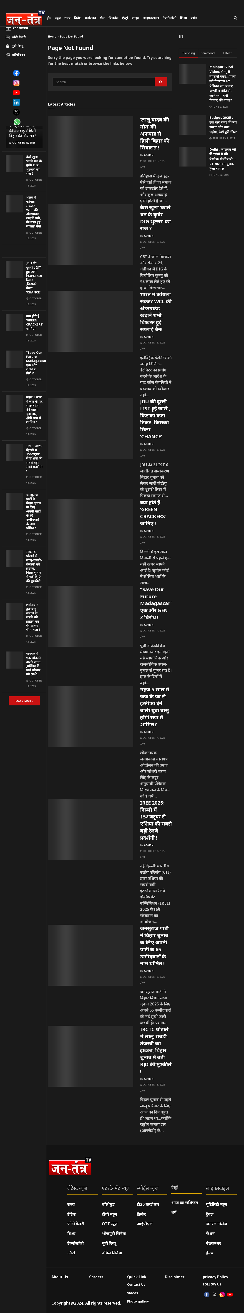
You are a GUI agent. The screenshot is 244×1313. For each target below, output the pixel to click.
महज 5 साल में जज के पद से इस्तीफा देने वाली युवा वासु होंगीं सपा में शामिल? (34, 409)
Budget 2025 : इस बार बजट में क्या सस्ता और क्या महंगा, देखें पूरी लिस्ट (223, 124)
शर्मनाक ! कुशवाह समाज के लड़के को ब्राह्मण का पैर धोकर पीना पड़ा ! (33, 617)
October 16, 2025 (152, 342)
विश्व (71, 1233)
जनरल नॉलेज (216, 1223)
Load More (24, 700)
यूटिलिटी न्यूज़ (216, 1204)
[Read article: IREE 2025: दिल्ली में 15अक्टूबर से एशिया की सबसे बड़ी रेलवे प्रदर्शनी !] (90, 829)
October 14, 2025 (152, 630)
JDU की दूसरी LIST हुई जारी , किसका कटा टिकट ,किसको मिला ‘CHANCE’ (34, 277)
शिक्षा (183, 18)
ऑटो (71, 1252)
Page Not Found (71, 36)
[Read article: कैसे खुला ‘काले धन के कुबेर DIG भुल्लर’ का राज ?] (90, 234)
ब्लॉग (194, 18)
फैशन (210, 1233)
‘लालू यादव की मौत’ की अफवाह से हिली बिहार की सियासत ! (22, 131)
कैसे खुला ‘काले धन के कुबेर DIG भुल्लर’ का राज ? (34, 165)
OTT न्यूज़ (110, 1223)
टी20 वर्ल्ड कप (148, 1204)
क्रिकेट (141, 1214)
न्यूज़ (58, 18)
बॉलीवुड (108, 1204)
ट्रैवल (210, 1214)
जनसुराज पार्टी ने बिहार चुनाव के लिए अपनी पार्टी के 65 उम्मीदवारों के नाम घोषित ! (33, 511)
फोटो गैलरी (19, 37)
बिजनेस (113, 18)
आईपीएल (145, 1223)
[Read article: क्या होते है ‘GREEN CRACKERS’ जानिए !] (90, 529)
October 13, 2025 (152, 976)
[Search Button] (235, 18)
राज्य (67, 18)
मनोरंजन (90, 18)
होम (49, 18)
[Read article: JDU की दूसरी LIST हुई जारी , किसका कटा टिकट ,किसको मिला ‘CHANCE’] (90, 428)
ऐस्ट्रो (125, 18)
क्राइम (135, 18)
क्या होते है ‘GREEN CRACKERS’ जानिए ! (34, 322)
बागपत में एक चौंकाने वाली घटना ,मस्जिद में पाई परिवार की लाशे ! (33, 663)
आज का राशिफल (184, 1202)
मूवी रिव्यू (17, 46)
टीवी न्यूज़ (109, 1214)
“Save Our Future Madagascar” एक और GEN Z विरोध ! (37, 362)
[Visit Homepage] (25, 17)
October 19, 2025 (152, 161)
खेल (102, 18)
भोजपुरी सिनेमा (114, 1233)
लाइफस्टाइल (151, 18)
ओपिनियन (18, 55)
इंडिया (71, 1214)
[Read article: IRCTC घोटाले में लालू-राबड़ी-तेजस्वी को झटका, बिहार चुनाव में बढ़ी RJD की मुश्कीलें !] (90, 1056)
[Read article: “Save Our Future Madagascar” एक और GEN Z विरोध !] (90, 616)
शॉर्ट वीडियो (20, 28)
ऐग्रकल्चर (213, 1243)
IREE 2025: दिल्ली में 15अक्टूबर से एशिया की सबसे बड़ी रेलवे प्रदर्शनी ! (34, 458)
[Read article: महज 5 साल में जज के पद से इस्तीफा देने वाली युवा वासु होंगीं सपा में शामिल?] (90, 716)
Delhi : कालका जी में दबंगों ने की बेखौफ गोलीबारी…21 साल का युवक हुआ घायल (222, 159)
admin (148, 155)
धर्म (173, 1212)
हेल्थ (210, 1252)
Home (52, 36)
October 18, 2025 (152, 241)
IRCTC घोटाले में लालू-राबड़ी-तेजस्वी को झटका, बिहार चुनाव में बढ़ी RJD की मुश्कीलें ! (34, 566)
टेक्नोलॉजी (169, 18)
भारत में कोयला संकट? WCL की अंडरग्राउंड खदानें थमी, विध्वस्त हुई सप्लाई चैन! (33, 211)
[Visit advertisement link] (24, 251)
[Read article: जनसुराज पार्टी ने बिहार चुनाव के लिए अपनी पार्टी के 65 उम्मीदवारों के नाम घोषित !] (90, 955)
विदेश (77, 18)
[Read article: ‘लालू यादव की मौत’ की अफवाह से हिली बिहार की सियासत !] (90, 146)
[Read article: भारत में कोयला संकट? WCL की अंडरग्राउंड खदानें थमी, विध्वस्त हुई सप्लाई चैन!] (90, 321)
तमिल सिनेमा (112, 1252)
